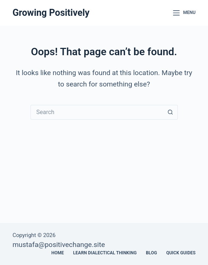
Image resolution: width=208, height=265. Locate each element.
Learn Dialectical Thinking (105, 252)
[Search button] (170, 112)
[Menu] (184, 13)
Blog (151, 252)
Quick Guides (180, 252)
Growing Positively (51, 12)
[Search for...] (97, 112)
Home (58, 252)
